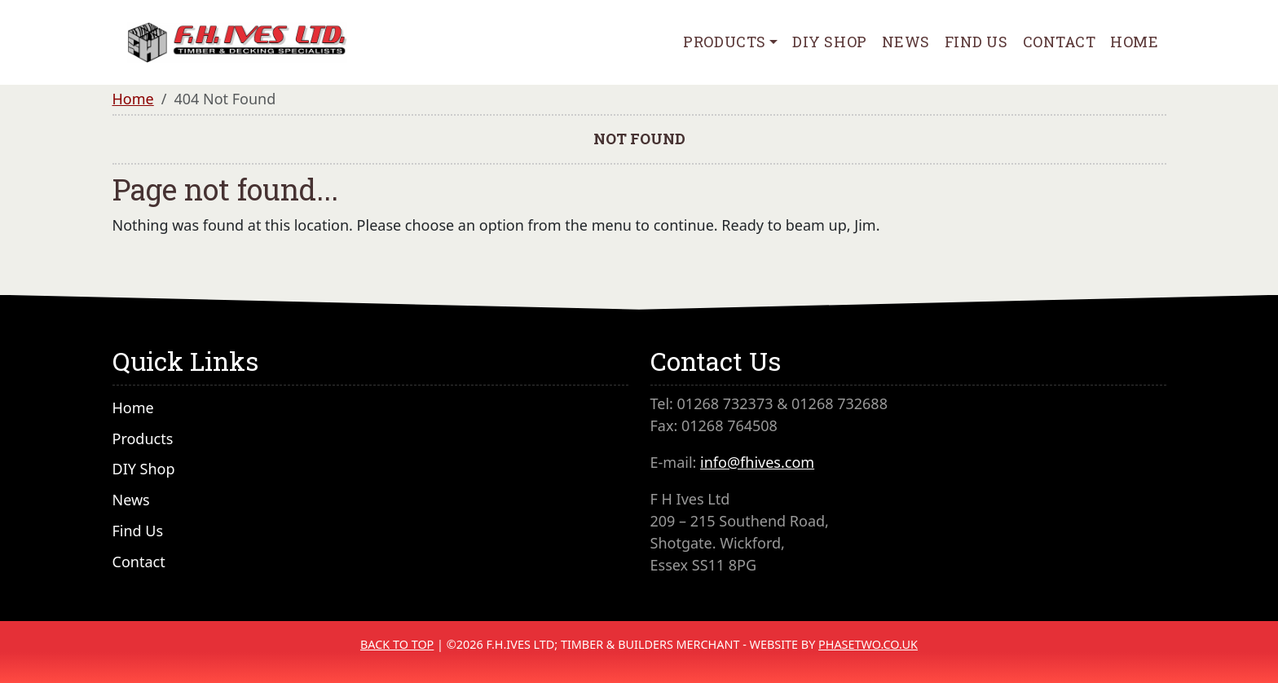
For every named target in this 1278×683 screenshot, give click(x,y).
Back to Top (397, 644)
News (906, 41)
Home (1134, 41)
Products (724, 41)
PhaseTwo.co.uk (868, 644)
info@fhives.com (757, 462)
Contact (1059, 41)
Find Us (976, 41)
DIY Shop (829, 41)
